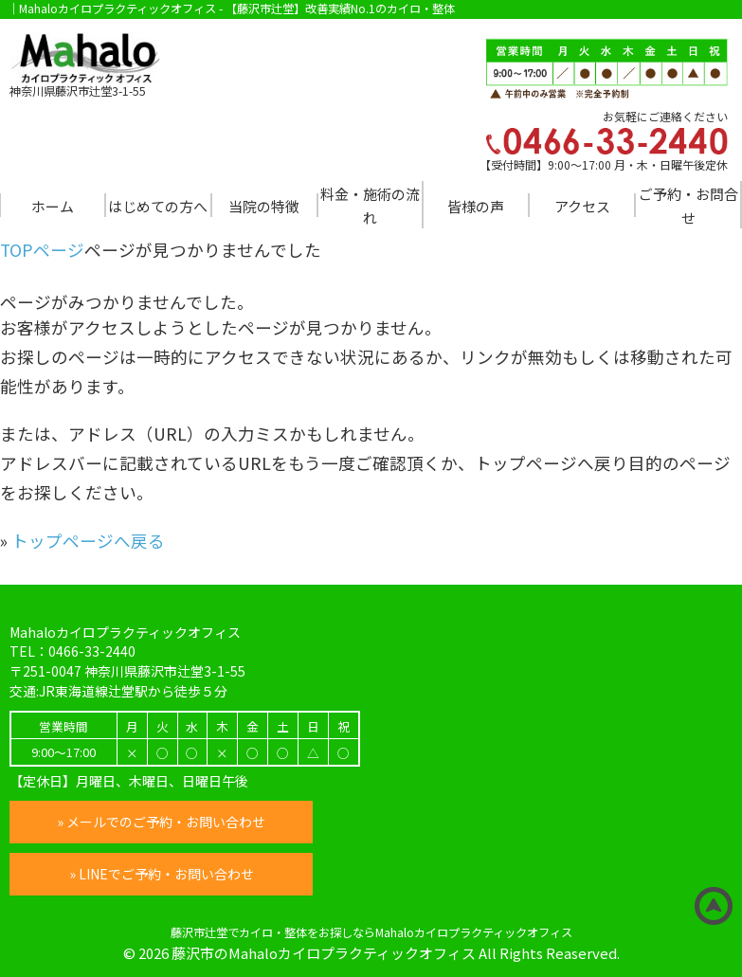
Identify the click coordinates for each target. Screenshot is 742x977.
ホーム (52, 206)
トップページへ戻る (88, 540)
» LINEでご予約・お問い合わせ (161, 873)
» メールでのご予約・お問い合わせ (161, 821)
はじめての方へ (158, 206)
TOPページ (42, 250)
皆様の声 (475, 206)
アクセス (582, 206)
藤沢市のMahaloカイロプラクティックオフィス (324, 953)
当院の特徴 (263, 206)
